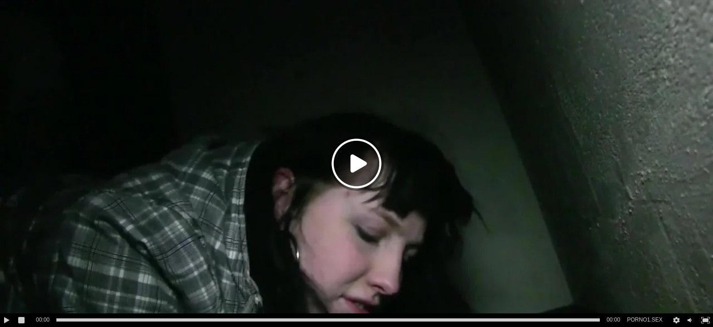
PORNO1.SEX (645, 320)
